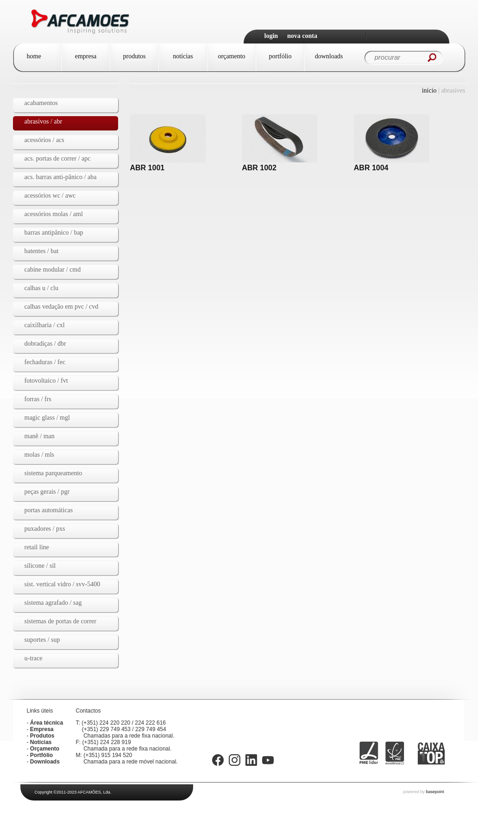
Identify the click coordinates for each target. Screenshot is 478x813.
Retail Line (37, 547)
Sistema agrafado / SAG (53, 602)
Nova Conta (302, 35)
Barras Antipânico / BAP (54, 232)
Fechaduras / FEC (45, 362)
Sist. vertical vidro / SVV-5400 (63, 584)
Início (429, 90)
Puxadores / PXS (45, 528)
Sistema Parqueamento (53, 473)
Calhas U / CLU (41, 288)
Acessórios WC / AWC (50, 195)
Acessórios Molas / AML (54, 214)
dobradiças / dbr (45, 343)
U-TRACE (34, 658)
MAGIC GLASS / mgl (47, 417)
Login (271, 35)
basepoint (435, 791)
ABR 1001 (147, 168)
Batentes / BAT (42, 251)
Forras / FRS (38, 399)
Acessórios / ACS (44, 140)
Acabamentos (41, 102)
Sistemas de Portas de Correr (61, 621)
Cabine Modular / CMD (53, 269)
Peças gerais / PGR (47, 491)
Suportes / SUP (42, 639)
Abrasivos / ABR (44, 121)
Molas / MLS (40, 454)
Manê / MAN (40, 436)
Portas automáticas (49, 510)
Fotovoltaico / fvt (46, 380)
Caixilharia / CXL (45, 325)
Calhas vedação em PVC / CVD (62, 306)
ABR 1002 (259, 168)
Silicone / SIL (40, 565)
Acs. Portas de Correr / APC (58, 158)
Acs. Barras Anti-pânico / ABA (61, 177)
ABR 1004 (371, 168)
